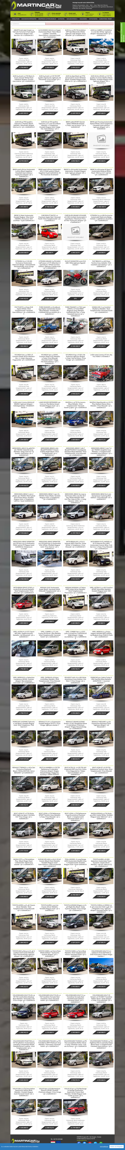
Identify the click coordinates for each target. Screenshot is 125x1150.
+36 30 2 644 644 (39, 14)
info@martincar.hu (22, 14)
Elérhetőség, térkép (105, 19)
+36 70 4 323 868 (39, 13)
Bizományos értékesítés (29, 19)
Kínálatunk (15, 19)
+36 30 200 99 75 (39, 15)
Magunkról (83, 19)
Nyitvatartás (93, 19)
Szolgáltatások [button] (72, 19)
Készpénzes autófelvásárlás (47, 19)
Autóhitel (61, 19)
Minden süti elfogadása (116, 1146)
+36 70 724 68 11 (73, 14)
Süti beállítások (104, 1146)
